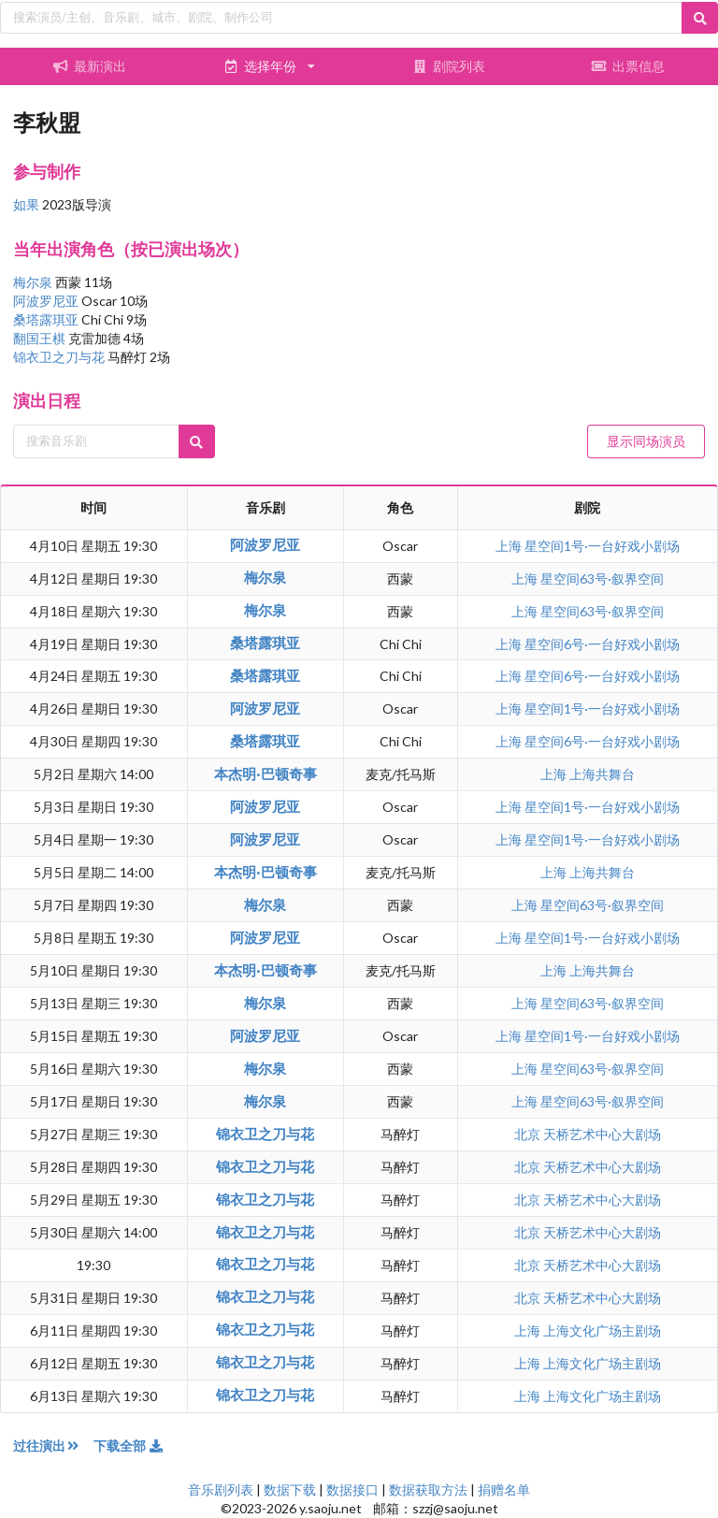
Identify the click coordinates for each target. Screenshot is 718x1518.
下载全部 (129, 1445)
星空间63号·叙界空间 (602, 578)
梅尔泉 (34, 282)
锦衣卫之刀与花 (60, 357)
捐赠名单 (504, 1489)
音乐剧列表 (220, 1489)
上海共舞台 (602, 774)
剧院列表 (448, 66)
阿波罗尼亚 (47, 301)
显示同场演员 (646, 441)
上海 (509, 546)
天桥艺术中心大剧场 (602, 1134)
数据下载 (290, 1489)
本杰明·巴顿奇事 (265, 773)
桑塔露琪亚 (47, 319)
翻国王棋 (40, 338)
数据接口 (352, 1489)
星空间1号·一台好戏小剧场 (602, 546)
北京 (528, 1134)
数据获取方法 (428, 1489)
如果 (26, 204)
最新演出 (89, 66)
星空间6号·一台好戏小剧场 (602, 644)
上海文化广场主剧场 (602, 1330)
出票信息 (628, 66)
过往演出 (53, 1445)
